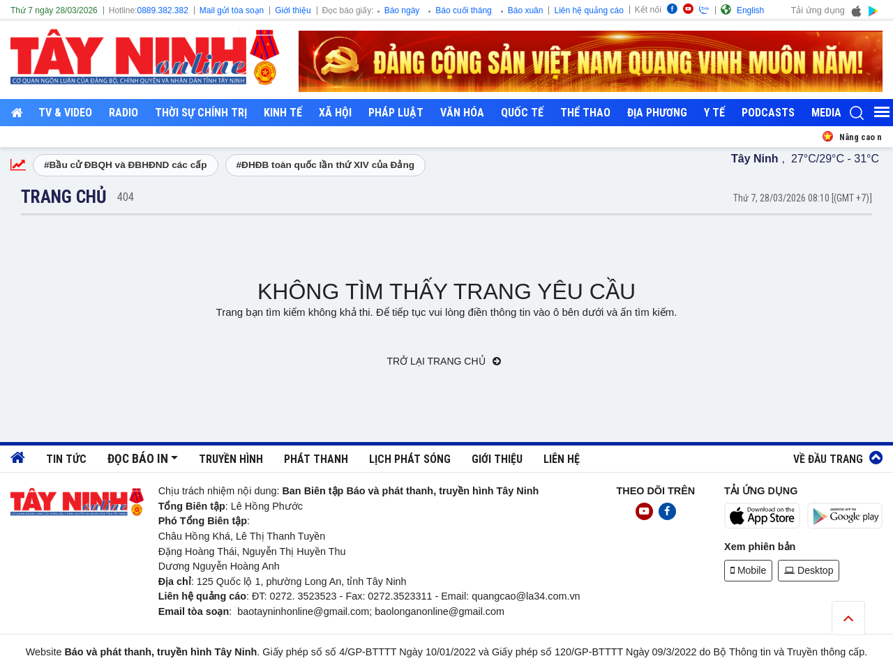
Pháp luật (395, 112)
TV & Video (65, 112)
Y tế (714, 112)
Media (826, 112)
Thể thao (585, 112)
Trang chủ (64, 196)
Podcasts (768, 112)
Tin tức (66, 459)
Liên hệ (561, 459)
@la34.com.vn (548, 596)
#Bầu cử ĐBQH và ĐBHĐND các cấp (125, 165)
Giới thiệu (292, 10)
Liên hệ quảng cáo (588, 10)
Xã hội (335, 112)
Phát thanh (316, 459)
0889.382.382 (162, 10)
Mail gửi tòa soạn (232, 10)
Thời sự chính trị (201, 112)
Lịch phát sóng (410, 459)
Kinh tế (283, 112)
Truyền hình (231, 459)
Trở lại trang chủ (444, 361)
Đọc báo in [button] (137, 459)
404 (125, 197)
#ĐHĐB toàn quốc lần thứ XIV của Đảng (326, 165)
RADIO (123, 112)
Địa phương (657, 112)
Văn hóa (462, 112)
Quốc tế (522, 112)
